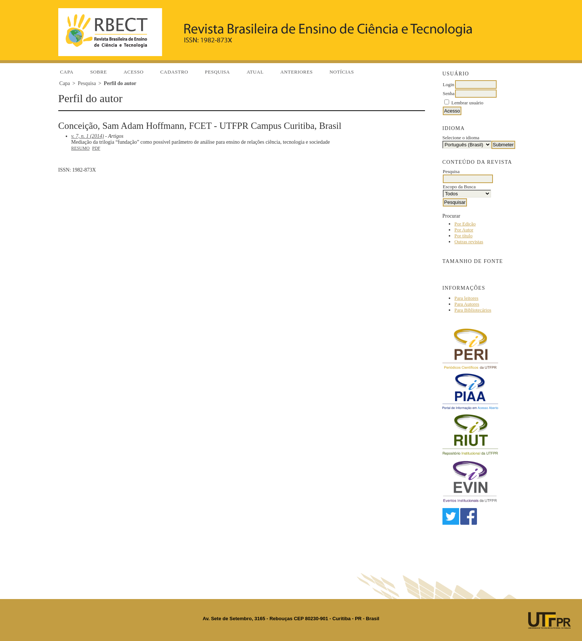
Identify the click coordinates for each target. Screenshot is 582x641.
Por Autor (463, 229)
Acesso (134, 72)
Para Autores (466, 304)
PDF (96, 148)
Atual (255, 72)
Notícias (342, 72)
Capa (66, 72)
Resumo (80, 148)
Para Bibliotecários (472, 310)
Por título (463, 235)
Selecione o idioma (461, 137)
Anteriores (296, 72)
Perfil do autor (120, 83)
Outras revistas (468, 241)
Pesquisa (217, 72)
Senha (449, 93)
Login (448, 84)
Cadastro (174, 72)
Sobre (98, 72)
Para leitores (466, 298)
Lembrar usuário (467, 102)
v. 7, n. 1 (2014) (87, 136)
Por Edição (464, 224)
